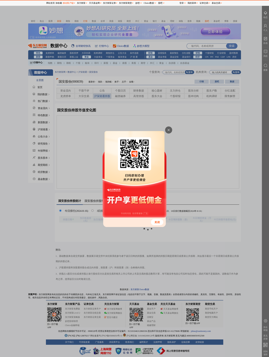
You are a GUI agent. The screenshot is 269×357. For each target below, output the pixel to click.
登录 (181, 3)
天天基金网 (94, 3)
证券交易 (204, 3)
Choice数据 (149, 3)
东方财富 (81, 3)
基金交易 (216, 3)
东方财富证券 (109, 3)
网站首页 (50, 3)
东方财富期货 (125, 3)
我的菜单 (192, 3)
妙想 (137, 3)
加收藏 (59, 3)
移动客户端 (68, 3)
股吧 (160, 3)
